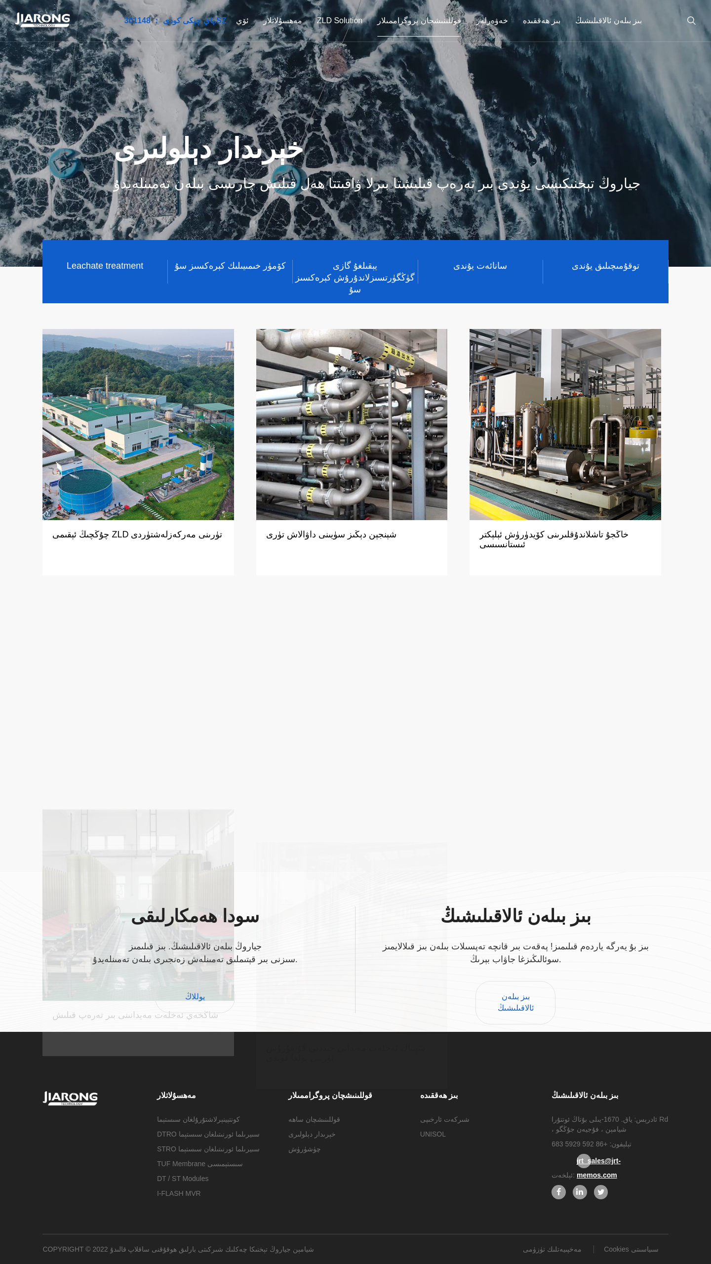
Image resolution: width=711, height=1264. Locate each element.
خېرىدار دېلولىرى (312, 1134)
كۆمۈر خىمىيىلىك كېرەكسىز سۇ (230, 266)
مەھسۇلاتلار (282, 20)
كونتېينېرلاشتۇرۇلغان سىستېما (198, 1119)
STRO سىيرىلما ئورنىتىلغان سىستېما (208, 1149)
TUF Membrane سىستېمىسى (200, 1164)
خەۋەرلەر (492, 20)
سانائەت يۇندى (480, 266)
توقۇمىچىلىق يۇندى (605, 266)
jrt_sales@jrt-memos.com (584, 1162)
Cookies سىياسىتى (631, 1249)
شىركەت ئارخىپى (445, 1119)
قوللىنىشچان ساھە (314, 1119)
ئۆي (242, 20)
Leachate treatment (105, 266)
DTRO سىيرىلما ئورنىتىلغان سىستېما (208, 1134)
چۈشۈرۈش (304, 1149)
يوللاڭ (195, 996)
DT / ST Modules (183, 1178)
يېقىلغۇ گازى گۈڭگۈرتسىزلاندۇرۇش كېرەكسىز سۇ (355, 272)
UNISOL (433, 1134)
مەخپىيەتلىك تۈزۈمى (553, 1249)
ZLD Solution (340, 20)
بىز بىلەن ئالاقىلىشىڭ (608, 20)
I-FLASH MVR (179, 1193)
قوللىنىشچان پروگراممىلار (419, 20)
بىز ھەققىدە (541, 20)
